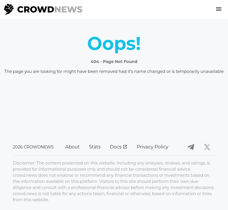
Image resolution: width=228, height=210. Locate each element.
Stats (95, 147)
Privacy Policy (152, 147)
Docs (118, 147)
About (72, 147)
